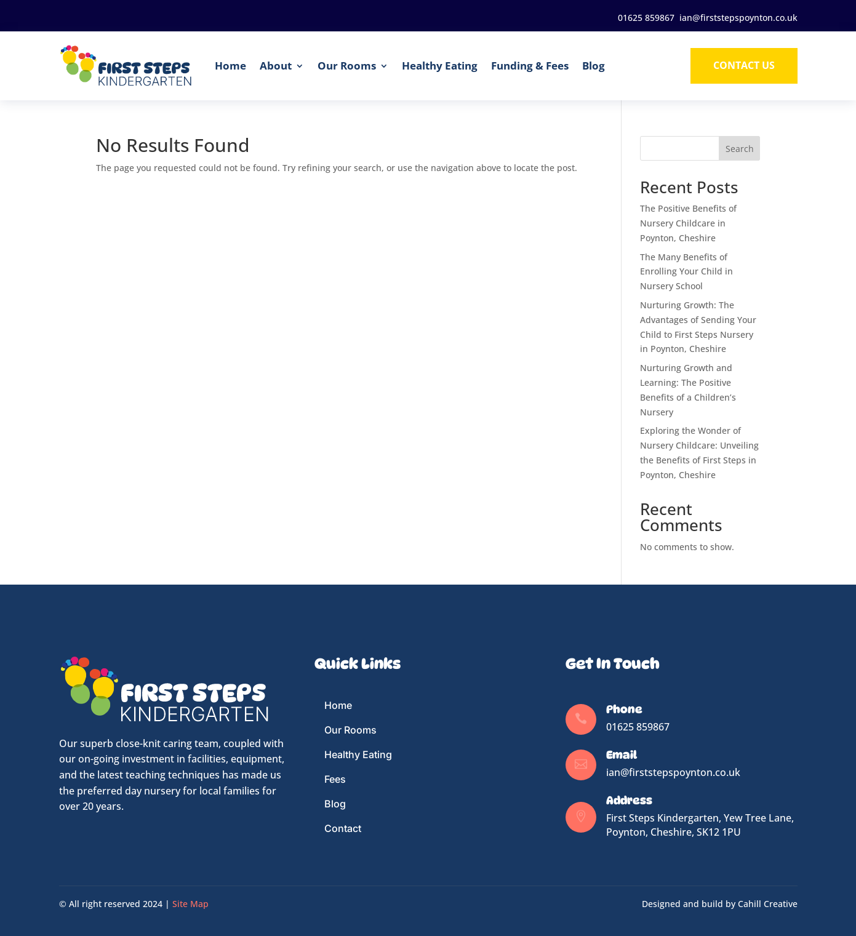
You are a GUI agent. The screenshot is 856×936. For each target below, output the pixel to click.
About (276, 65)
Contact (342, 828)
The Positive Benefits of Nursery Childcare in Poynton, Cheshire (688, 223)
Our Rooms (347, 65)
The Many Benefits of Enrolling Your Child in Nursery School (686, 271)
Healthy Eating (440, 65)
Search (740, 148)
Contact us (744, 65)
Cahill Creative (768, 904)
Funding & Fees (530, 65)
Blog (593, 65)
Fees (335, 779)
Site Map (190, 904)
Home (230, 65)
